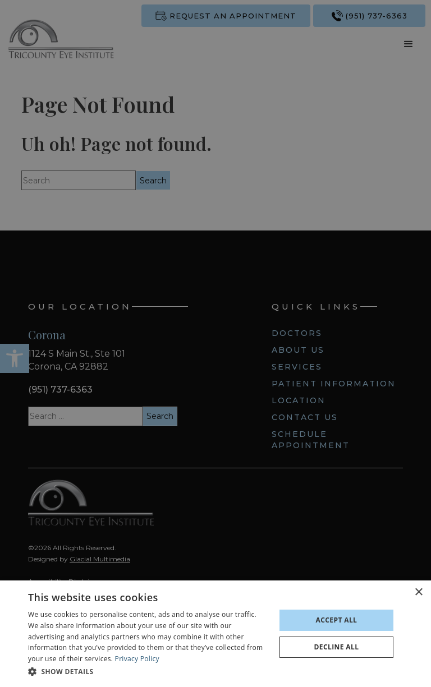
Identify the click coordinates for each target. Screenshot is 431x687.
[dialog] (215, 633)
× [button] (418, 592)
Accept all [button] (336, 620)
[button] (148, 672)
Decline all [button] (336, 647)
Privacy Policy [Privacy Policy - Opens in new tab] (137, 658)
